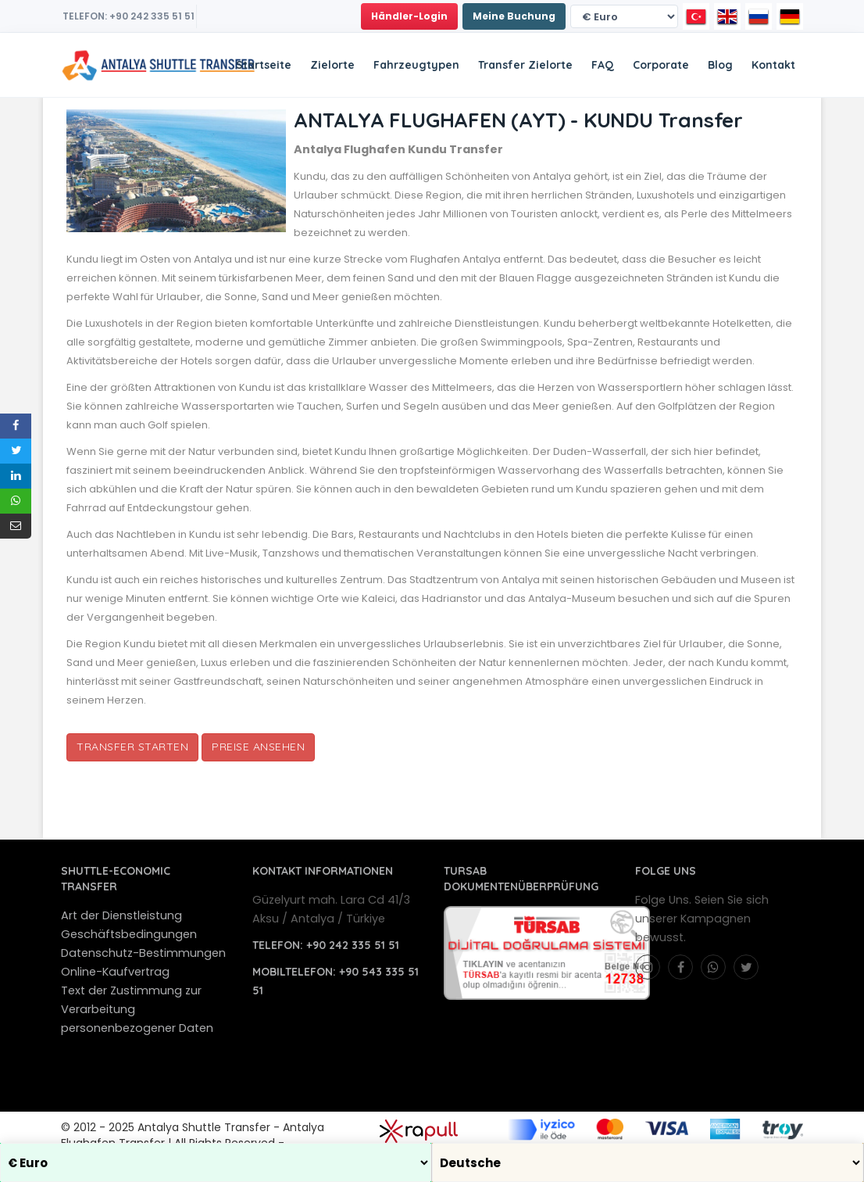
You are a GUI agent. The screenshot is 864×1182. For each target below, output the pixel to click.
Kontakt (773, 65)
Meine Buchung (514, 16)
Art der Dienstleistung (121, 915)
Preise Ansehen (258, 747)
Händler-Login (409, 16)
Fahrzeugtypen (416, 65)
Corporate (661, 65)
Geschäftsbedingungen (129, 934)
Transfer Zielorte (525, 65)
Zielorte (332, 65)
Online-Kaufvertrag (115, 972)
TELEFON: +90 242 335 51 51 (128, 16)
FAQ (602, 65)
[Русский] (758, 16)
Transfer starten (132, 747)
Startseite (263, 65)
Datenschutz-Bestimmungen (143, 953)
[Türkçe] (696, 16)
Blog (720, 65)
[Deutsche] (790, 16)
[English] (727, 16)
